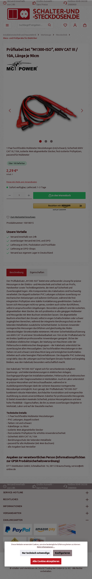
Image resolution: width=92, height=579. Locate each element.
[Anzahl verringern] (9, 195)
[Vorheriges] (10, 110)
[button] (59, 207)
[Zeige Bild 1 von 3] (40, 141)
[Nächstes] (81, 110)
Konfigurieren (62, 553)
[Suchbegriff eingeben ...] (32, 25)
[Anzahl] (19, 195)
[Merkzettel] (65, 25)
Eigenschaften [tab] (37, 272)
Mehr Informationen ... (46, 547)
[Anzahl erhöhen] (29, 195)
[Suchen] (49, 25)
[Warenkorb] (85, 25)
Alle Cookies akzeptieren (46, 561)
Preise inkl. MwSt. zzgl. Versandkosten (21, 182)
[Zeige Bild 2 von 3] (46, 141)
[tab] (16, 272)
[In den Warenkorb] (59, 195)
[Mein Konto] (75, 25)
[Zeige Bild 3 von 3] (51, 141)
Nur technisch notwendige (36, 553)
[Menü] (7, 25)
